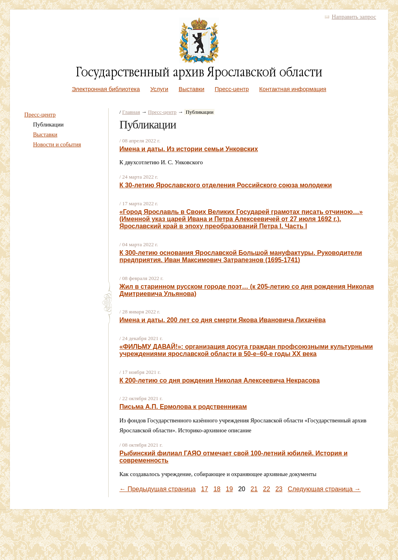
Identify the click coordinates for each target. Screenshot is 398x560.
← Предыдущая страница (157, 489)
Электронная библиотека (106, 89)
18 (216, 489)
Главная (131, 112)
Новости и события (57, 144)
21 (254, 489)
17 (204, 489)
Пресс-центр (232, 89)
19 (229, 489)
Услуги (159, 89)
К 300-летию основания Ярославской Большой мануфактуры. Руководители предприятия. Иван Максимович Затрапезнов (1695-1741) (240, 256)
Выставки (192, 89)
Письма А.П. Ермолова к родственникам (183, 406)
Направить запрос (354, 17)
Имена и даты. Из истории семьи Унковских (188, 149)
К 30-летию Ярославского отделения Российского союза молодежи (225, 185)
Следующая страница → (324, 489)
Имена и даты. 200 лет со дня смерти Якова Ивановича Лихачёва (222, 320)
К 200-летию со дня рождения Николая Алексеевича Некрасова (219, 380)
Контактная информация (292, 89)
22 (266, 489)
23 (279, 489)
